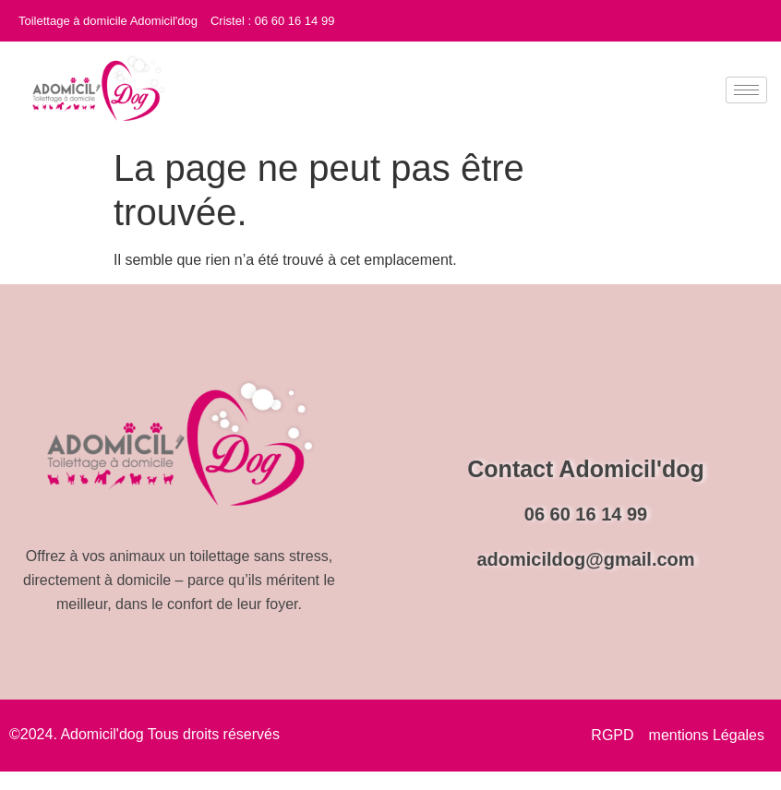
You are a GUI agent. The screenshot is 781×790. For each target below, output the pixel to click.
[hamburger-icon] (746, 90)
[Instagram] (762, 17)
